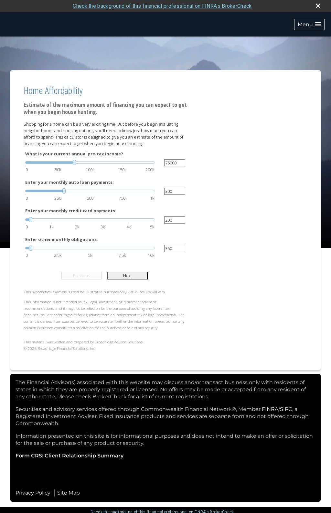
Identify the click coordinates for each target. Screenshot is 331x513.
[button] (309, 24)
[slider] (90, 162)
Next (127, 275)
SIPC (286, 409)
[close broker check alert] (318, 5)
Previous (81, 275)
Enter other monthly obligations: (61, 239)
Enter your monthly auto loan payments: (69, 182)
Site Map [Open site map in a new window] (68, 493)
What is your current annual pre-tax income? (74, 154)
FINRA (270, 409)
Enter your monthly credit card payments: (70, 211)
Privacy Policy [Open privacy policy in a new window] (33, 493)
